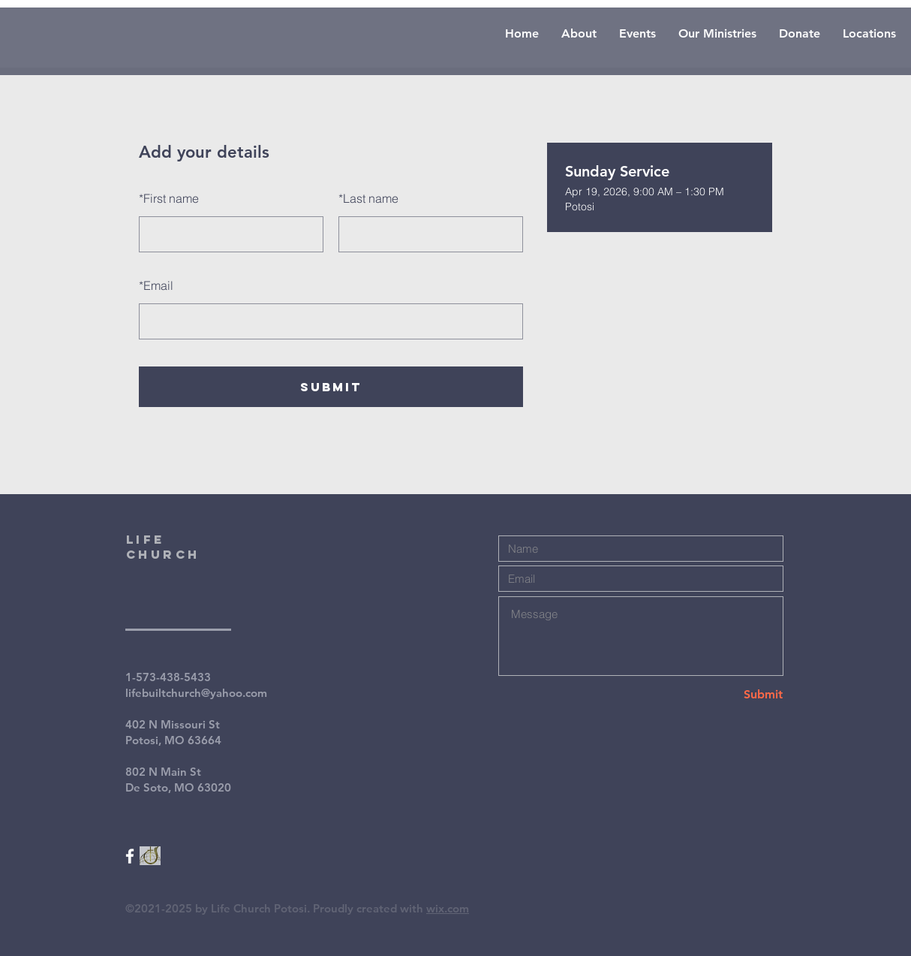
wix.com (447, 908)
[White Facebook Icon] (130, 856)
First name (169, 198)
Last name (368, 198)
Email (156, 285)
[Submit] (730, 694)
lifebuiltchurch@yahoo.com (196, 693)
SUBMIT (331, 386)
